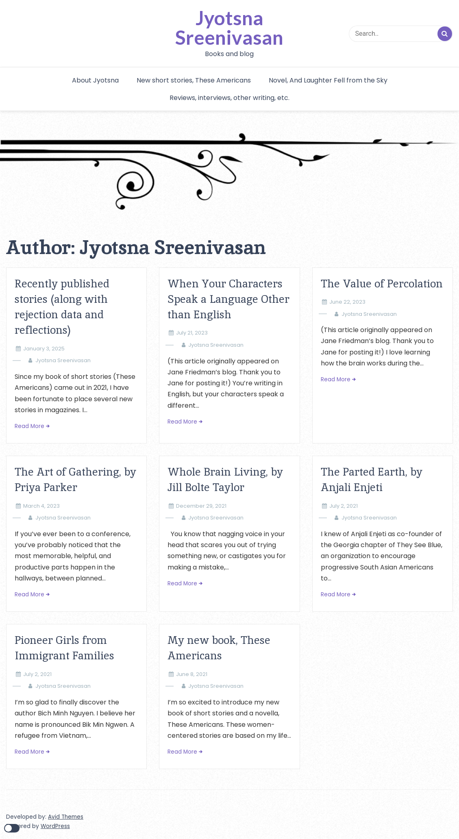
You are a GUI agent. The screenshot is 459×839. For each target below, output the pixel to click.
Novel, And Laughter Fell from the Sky (328, 80)
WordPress (55, 826)
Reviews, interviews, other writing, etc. (229, 97)
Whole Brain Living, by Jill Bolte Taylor (225, 479)
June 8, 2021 (191, 674)
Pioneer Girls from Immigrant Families (64, 648)
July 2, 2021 (343, 505)
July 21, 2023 (192, 332)
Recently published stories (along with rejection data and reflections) (62, 306)
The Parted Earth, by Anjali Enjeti (371, 479)
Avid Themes (65, 817)
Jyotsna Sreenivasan (229, 27)
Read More (29, 426)
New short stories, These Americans (194, 80)
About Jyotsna (95, 80)
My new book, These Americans (219, 648)
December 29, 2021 (201, 505)
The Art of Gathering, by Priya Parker (75, 479)
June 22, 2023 (347, 301)
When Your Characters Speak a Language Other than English (228, 299)
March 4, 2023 (41, 505)
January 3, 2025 (44, 348)
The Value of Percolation (382, 283)
